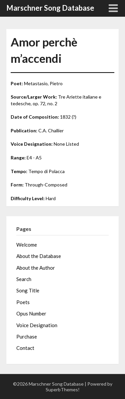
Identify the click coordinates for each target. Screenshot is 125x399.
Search (23, 279)
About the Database (38, 256)
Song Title (27, 290)
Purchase (26, 337)
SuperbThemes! (63, 389)
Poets (23, 302)
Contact (25, 348)
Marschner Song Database (50, 7)
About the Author (35, 268)
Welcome (26, 245)
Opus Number (31, 313)
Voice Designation (36, 325)
